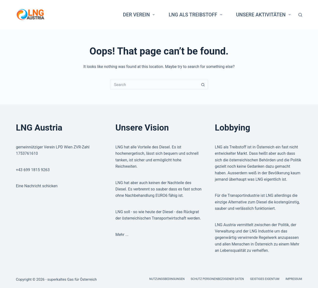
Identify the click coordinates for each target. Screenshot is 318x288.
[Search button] (203, 84)
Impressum (293, 279)
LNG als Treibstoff (196, 15)
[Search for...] (154, 84)
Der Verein (140, 15)
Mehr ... (121, 234)
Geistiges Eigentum (264, 279)
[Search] (300, 15)
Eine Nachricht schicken (36, 186)
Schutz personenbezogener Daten (217, 279)
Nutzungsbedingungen (166, 279)
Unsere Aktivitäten (264, 15)
